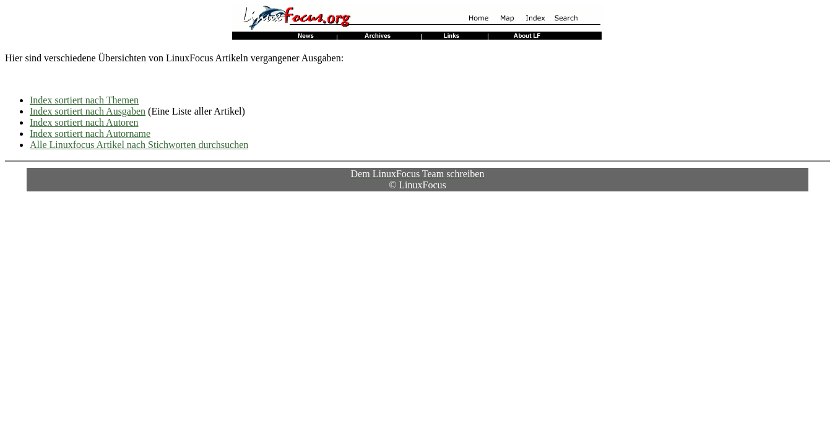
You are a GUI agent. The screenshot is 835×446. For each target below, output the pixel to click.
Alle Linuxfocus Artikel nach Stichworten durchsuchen (139, 144)
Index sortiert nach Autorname (90, 133)
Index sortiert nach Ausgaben (87, 111)
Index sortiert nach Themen (84, 100)
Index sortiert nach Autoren (84, 122)
